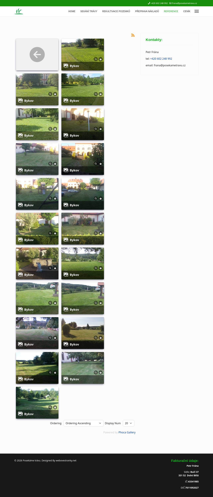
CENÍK (186, 11)
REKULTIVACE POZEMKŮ (116, 11)
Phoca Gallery (127, 432)
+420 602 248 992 (159, 3)
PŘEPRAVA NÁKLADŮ (147, 11)
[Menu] (197, 11)
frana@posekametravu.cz (184, 3)
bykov (74, 66)
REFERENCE (171, 11)
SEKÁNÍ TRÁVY (88, 11)
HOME (71, 11)
